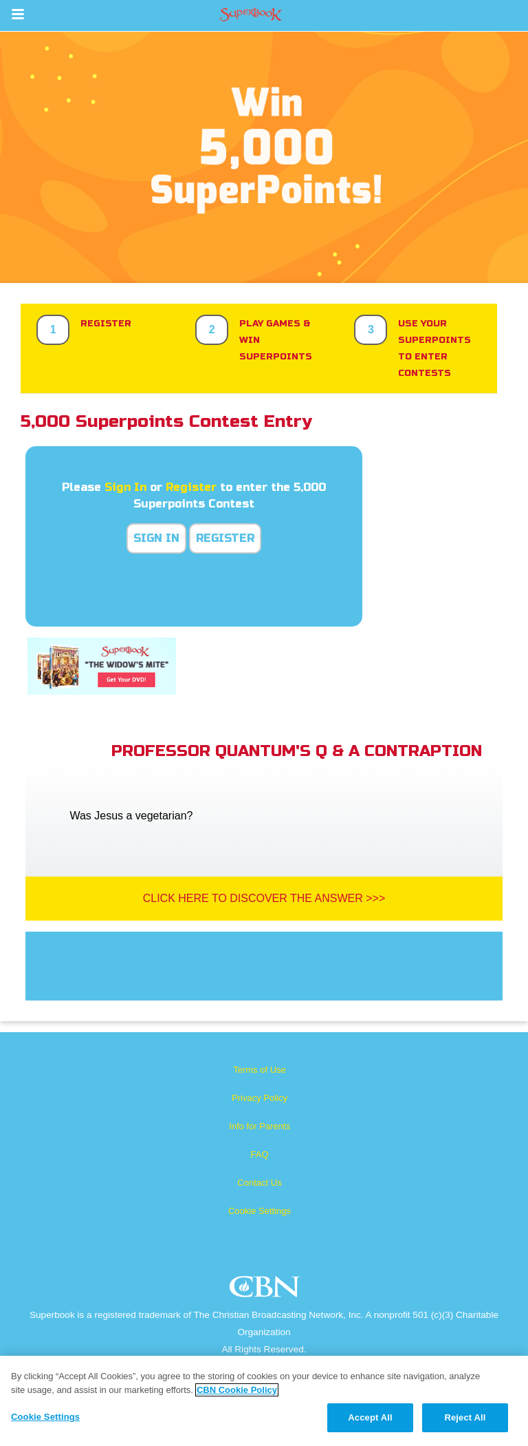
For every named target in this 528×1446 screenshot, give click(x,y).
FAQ (259, 1154)
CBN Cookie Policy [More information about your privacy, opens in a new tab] (237, 1390)
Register (191, 487)
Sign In (125, 487)
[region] (264, 1401)
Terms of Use (259, 1070)
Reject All (464, 1417)
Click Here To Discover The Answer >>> (264, 898)
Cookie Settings (259, 1211)
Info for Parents (259, 1126)
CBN (266, 1290)
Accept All (370, 1417)
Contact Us (259, 1182)
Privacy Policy (259, 1098)
